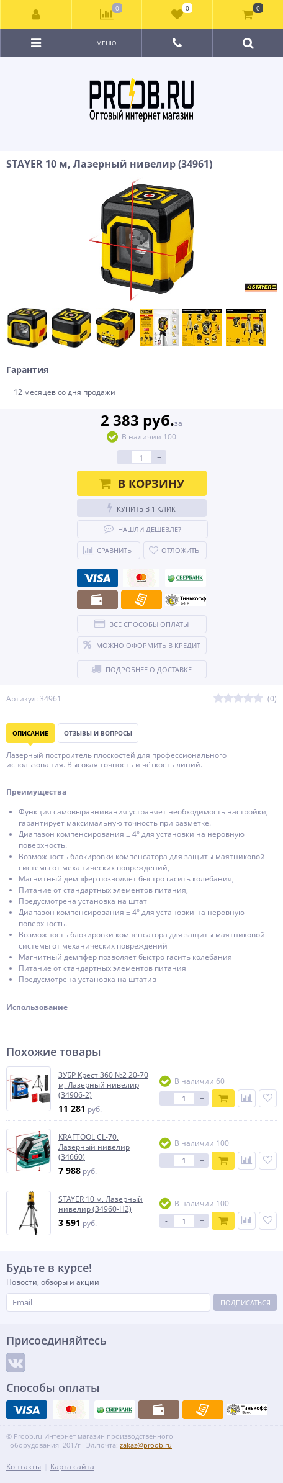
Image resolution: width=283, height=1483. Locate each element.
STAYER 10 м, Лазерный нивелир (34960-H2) (100, 1204)
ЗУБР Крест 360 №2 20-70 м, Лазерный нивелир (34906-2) (103, 1084)
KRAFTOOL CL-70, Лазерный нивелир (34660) (94, 1146)
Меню (106, 42)
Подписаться (245, 1302)
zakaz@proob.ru (146, 1444)
